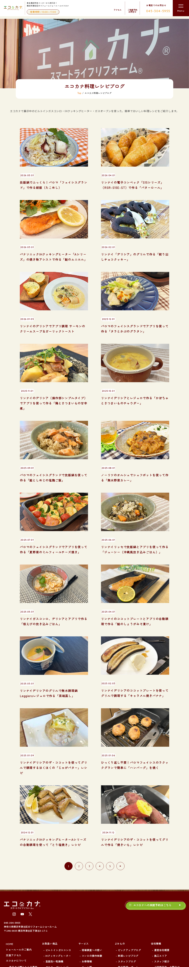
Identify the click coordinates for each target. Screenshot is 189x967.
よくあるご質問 (18, 922)
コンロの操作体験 (92, 885)
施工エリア (160, 885)
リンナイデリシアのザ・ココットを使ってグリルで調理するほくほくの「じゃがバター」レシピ (53, 697)
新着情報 (14, 911)
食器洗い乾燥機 (54, 891)
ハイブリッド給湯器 (57, 919)
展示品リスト (17, 928)
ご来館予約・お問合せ (167, 897)
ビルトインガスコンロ (58, 880)
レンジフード (53, 908)
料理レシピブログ (128, 885)
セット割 (87, 897)
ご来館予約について (20, 905)
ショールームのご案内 (19, 879)
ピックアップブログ (129, 880)
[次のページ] (120, 796)
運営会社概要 (162, 880)
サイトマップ (162, 902)
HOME (9, 874)
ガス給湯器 (51, 914)
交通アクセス (13, 885)
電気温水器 (51, 931)
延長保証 (87, 902)
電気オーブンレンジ (57, 902)
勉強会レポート (127, 902)
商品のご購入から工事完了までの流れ (23, 898)
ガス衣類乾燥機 (54, 942)
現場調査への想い (92, 880)
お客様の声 (15, 917)
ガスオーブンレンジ (57, 897)
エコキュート (53, 925)
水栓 (48, 936)
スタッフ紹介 (162, 891)
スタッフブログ (127, 891)
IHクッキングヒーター (58, 885)
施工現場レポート (128, 897)
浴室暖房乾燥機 (54, 948)
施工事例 (83, 911)
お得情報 (87, 891)
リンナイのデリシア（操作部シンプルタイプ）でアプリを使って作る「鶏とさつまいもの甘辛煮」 (53, 333)
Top (79, 22)
